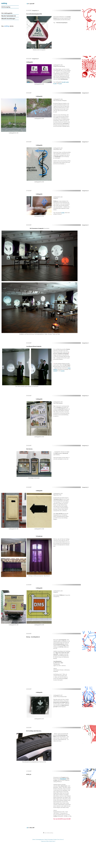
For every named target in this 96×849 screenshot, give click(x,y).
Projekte (55, 839)
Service (61, 839)
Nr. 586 (63, 82)
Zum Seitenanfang (48, 832)
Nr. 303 (54, 83)
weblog (4, 3)
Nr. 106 (60, 83)
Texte (58, 839)
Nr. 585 (67, 82)
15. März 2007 (31, 827)
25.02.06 (55, 370)
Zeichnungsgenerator (40, 839)
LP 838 (62, 212)
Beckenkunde (63, 778)
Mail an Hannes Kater (51, 841)
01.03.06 (62, 370)
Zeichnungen (50, 839)
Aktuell (46, 839)
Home (34, 839)
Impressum (44, 841)
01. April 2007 (31, 3)
